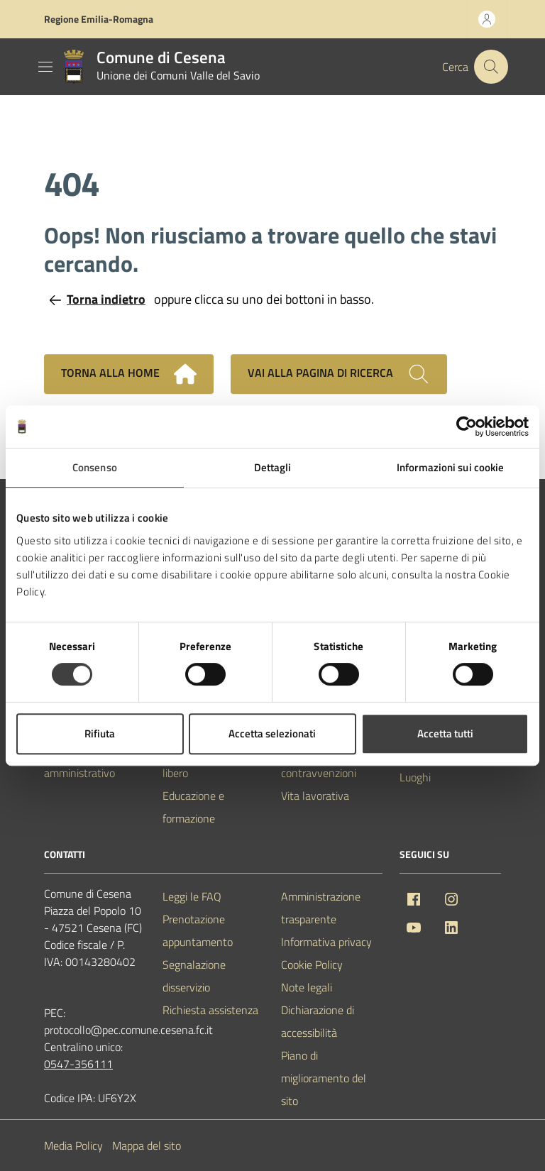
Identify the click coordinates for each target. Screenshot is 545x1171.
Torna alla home (129, 374)
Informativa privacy (326, 941)
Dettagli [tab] (273, 467)
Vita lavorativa (315, 795)
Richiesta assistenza (210, 1009)
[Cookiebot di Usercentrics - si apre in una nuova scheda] (466, 426)
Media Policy (73, 1145)
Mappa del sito (146, 1145)
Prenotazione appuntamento (198, 930)
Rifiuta (99, 733)
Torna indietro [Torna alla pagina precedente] (97, 299)
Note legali (306, 987)
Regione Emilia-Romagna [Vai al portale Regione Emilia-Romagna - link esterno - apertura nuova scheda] (98, 18)
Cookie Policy (312, 964)
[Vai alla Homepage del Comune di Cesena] (158, 66)
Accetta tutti (445, 733)
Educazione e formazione (193, 807)
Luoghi (415, 777)
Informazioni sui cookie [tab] (450, 467)
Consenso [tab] (94, 467)
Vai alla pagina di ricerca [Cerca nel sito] (339, 374)
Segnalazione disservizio (194, 976)
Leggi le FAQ (192, 896)
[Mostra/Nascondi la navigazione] (45, 66)
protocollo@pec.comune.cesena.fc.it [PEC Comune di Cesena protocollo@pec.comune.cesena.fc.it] (128, 1029)
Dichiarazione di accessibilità (317, 1021)
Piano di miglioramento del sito (323, 1078)
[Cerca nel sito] (491, 67)
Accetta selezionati (272, 733)
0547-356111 (78, 1063)
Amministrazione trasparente (320, 908)
